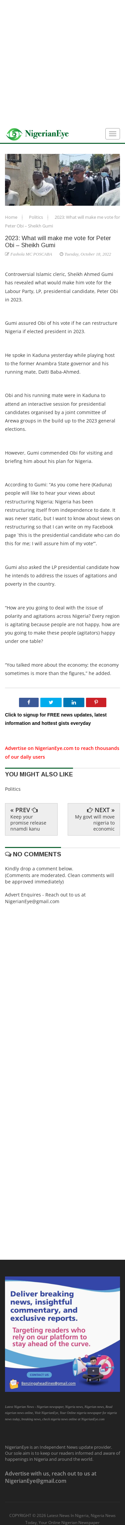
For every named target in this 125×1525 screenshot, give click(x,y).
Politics (36, 217)
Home (11, 217)
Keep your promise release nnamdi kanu (28, 823)
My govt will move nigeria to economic (95, 823)
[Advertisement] (62, 62)
